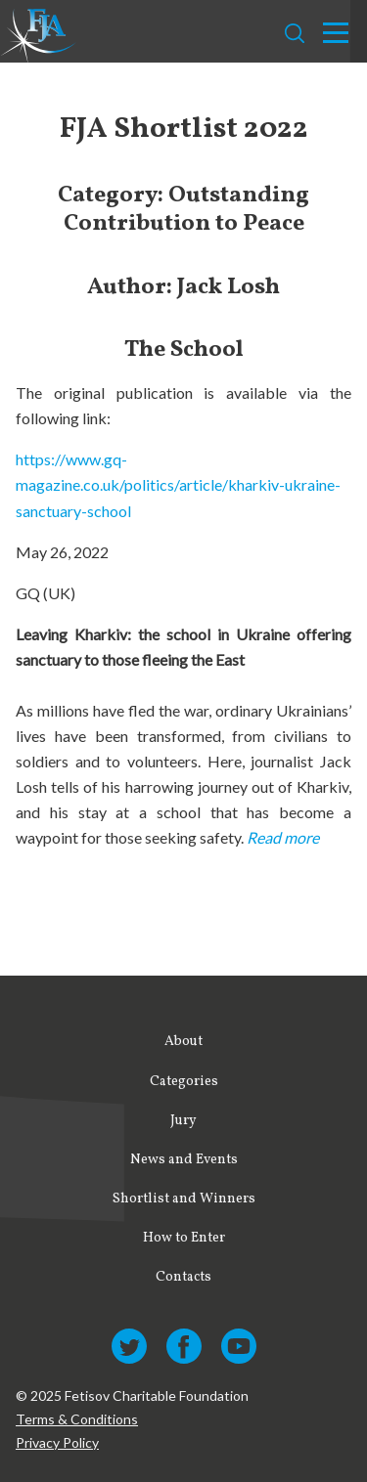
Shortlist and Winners (184, 1199)
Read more (283, 837)
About (183, 1041)
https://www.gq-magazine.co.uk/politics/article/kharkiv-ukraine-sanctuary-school (178, 484)
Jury (183, 1121)
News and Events (184, 1160)
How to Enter (184, 1238)
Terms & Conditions (77, 1419)
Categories (184, 1081)
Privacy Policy (57, 1442)
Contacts (183, 1277)
